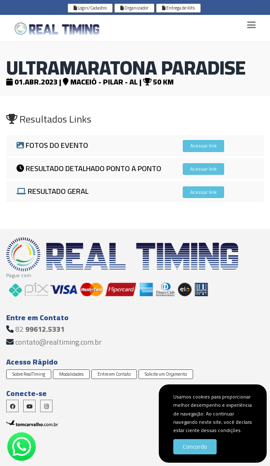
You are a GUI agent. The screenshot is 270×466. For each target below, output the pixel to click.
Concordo (195, 446)
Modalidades (71, 374)
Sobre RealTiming (28, 374)
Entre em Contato (114, 374)
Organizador (134, 8)
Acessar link (203, 145)
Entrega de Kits (178, 8)
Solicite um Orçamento (166, 374)
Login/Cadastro (90, 8)
